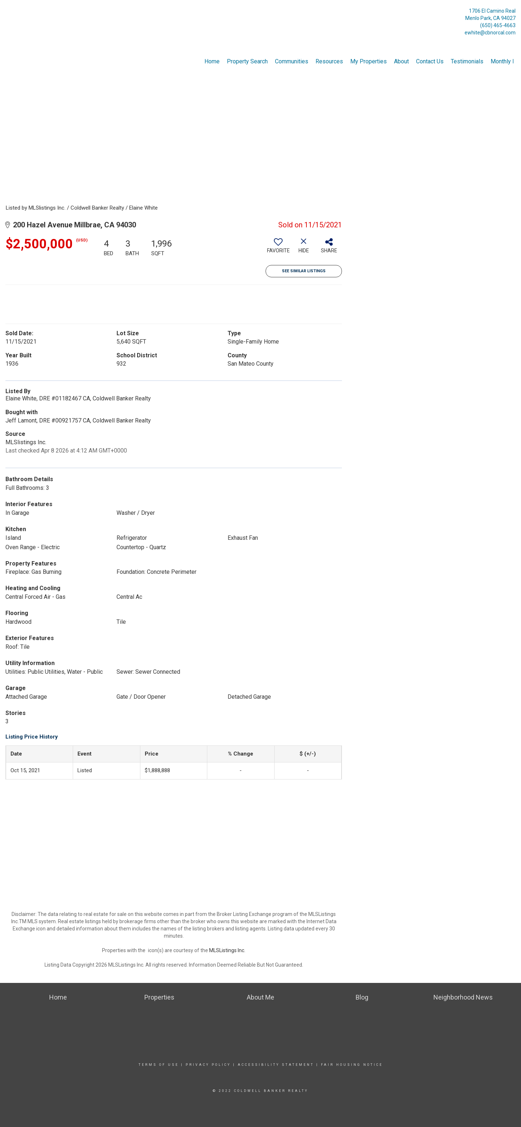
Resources (329, 61)
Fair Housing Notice (352, 1065)
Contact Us (430, 61)
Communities (291, 61)
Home (212, 61)
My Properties (368, 61)
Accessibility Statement (276, 1065)
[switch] (278, 248)
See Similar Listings (304, 271)
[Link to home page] (7, 13)
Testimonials (467, 61)
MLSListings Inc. (227, 950)
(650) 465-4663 (498, 25)
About (401, 61)
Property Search (247, 61)
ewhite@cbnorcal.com (490, 32)
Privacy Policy (208, 1065)
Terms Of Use (159, 1065)
